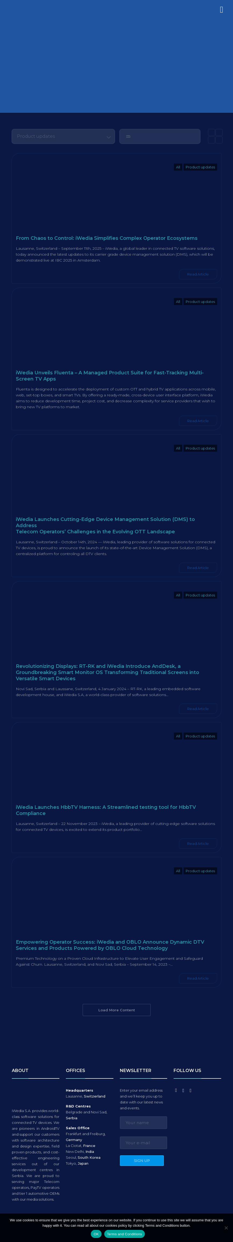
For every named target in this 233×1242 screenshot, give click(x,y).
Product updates (200, 167)
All (178, 167)
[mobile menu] (220, 11)
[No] (226, 1227)
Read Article (198, 274)
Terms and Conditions (124, 1234)
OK (96, 1234)
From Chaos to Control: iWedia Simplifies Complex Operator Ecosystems (107, 238)
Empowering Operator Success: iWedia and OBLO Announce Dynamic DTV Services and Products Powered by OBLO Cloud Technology (110, 945)
